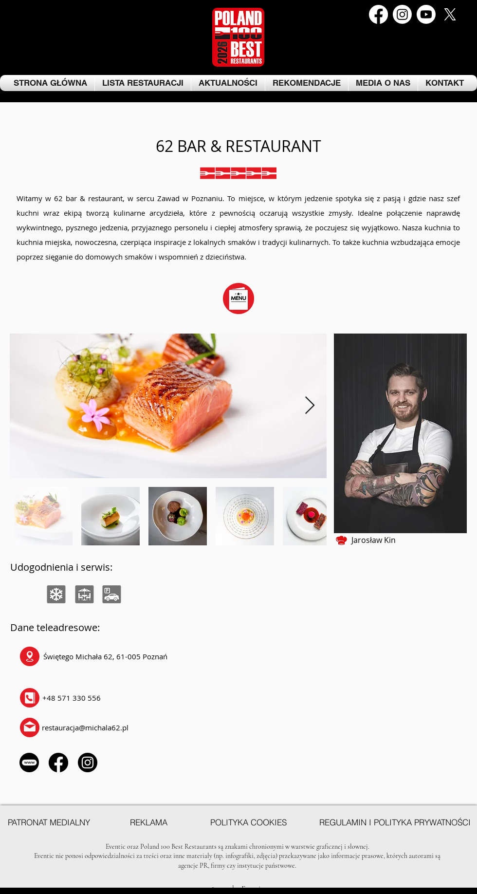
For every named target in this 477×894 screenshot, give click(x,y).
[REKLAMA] (148, 822)
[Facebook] (378, 14)
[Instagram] (402, 14)
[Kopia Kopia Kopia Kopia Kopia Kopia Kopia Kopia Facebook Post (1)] (449, 14)
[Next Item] (309, 405)
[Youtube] (426, 14)
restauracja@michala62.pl (85, 727)
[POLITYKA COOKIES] (248, 822)
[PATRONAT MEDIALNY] (48, 822)
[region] (27, 595)
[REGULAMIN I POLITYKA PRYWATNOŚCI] (395, 822)
